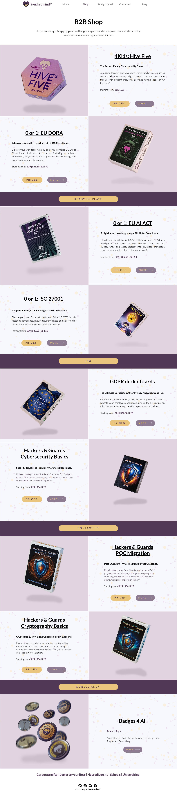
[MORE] (144, 104)
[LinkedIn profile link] (80, 785)
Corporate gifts (47, 774)
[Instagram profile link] (85, 785)
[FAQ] (88, 361)
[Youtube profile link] (90, 785)
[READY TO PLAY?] (88, 199)
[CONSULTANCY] (88, 687)
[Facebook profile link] (95, 785)
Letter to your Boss (73, 774)
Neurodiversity (98, 774)
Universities (131, 774)
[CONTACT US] (88, 528)
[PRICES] (119, 104)
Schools (115, 774)
